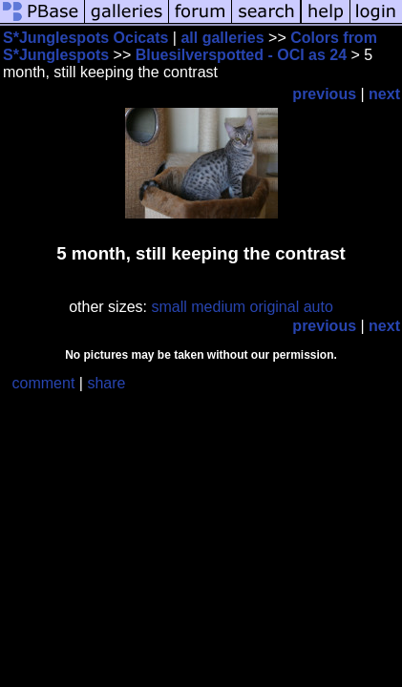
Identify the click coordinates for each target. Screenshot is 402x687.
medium (218, 307)
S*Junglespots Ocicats (85, 38)
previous (324, 94)
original (275, 307)
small (168, 307)
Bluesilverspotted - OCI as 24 (241, 55)
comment (43, 383)
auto (318, 307)
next (384, 94)
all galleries (222, 38)
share (106, 383)
